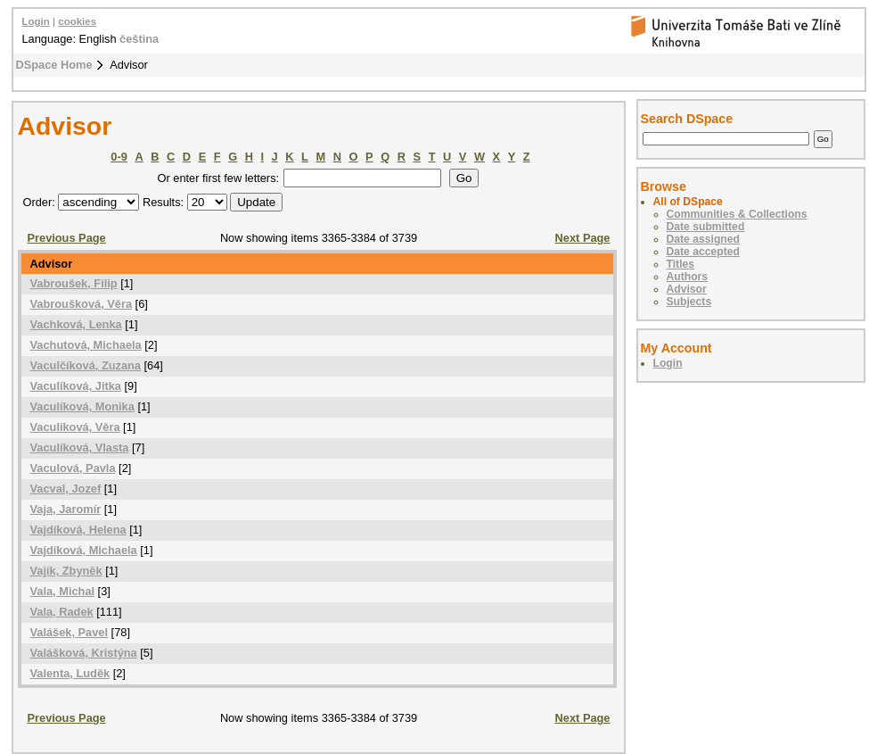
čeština (139, 39)
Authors (688, 276)
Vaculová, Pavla (73, 468)
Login (36, 21)
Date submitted (706, 226)
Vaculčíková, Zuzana (85, 365)
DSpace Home (54, 64)
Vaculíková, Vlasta (79, 447)
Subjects (689, 301)
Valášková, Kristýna (83, 652)
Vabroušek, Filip (74, 283)
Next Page (583, 237)
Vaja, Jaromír (66, 509)
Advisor (687, 289)
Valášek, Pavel (69, 632)
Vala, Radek (62, 611)
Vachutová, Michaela (86, 345)
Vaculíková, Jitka (75, 386)
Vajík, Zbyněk (66, 570)
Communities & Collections (737, 214)
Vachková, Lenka (76, 324)
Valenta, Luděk (70, 673)
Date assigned (703, 239)
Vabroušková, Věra (81, 304)
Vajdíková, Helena (78, 529)
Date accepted (703, 251)
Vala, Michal (62, 591)
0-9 (119, 156)
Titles (681, 264)
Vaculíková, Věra (75, 427)
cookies (77, 21)
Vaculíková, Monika (82, 406)
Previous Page (67, 237)
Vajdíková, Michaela (83, 550)
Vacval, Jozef (66, 488)
